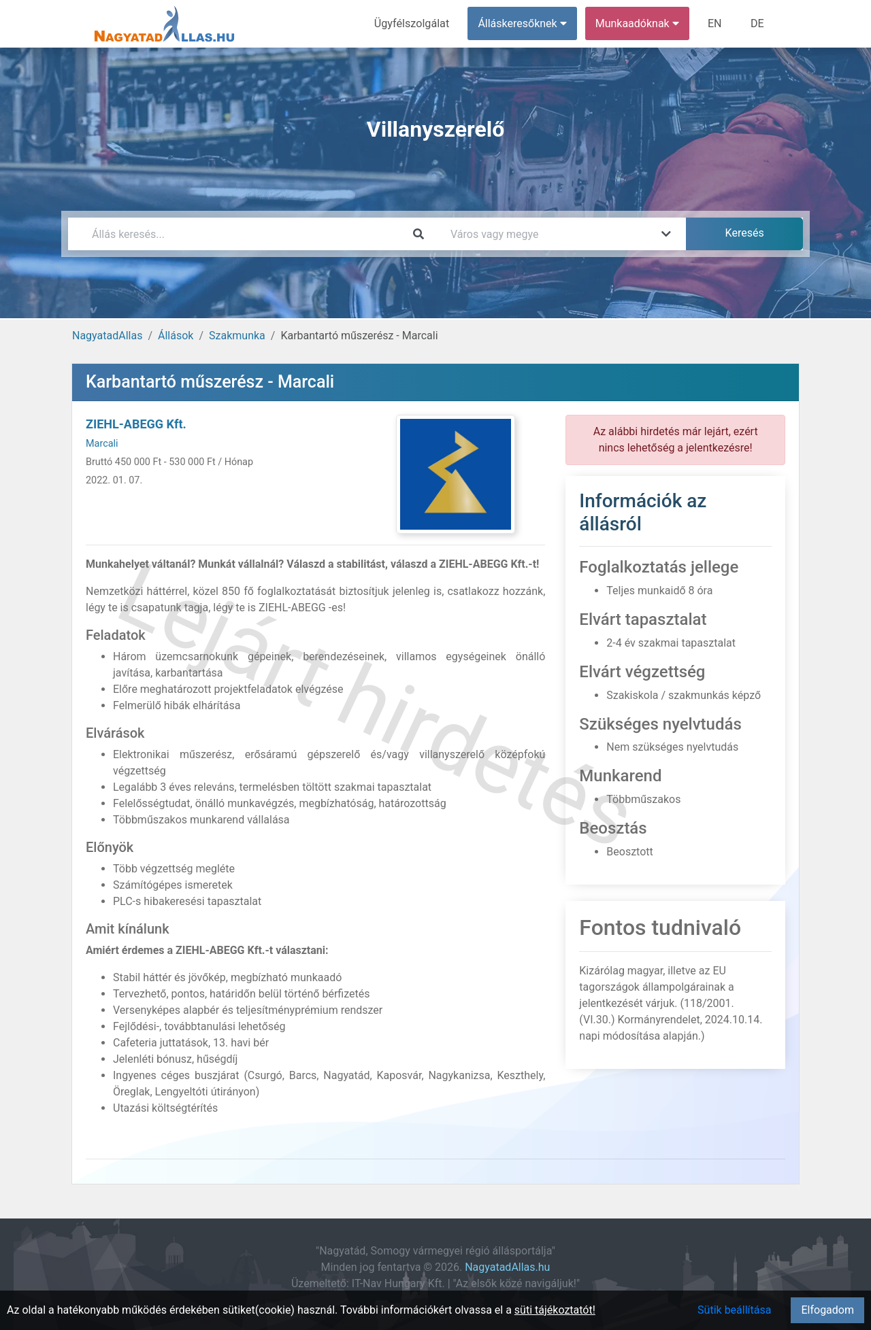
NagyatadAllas (107, 335)
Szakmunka (237, 335)
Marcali (102, 443)
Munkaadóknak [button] (638, 23)
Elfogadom (827, 1309)
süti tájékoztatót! (554, 1309)
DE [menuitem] (757, 23)
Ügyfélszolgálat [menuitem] (413, 23)
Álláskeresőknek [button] (523, 23)
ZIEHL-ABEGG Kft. (136, 424)
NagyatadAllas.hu (507, 1267)
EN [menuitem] (715, 23)
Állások (175, 335)
